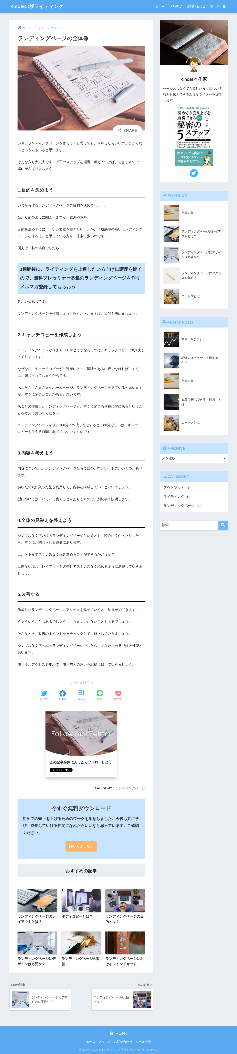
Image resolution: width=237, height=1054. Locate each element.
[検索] (223, 525)
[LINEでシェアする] (100, 695)
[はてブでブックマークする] (81, 695)
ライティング (177, 497)
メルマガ (175, 6)
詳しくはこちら (81, 846)
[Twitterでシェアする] (44, 695)
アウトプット (177, 487)
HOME (119, 1033)
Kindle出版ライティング (38, 6)
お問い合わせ (196, 6)
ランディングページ (130, 788)
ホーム (159, 6)
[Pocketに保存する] (118, 695)
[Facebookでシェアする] (62, 695)
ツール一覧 (218, 6)
